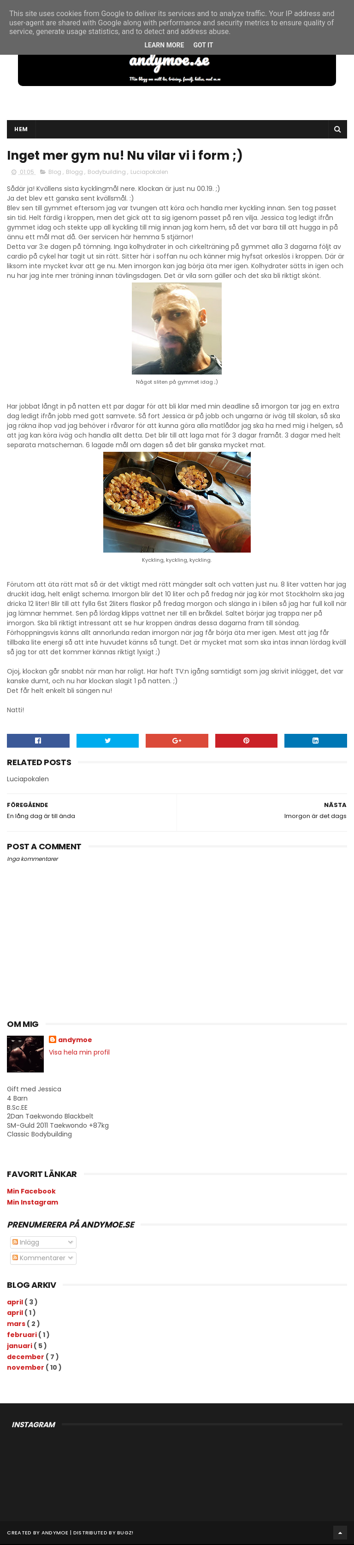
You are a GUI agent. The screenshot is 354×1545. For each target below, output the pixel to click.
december (26, 1357)
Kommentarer (38, 1258)
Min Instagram (32, 1202)
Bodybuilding (107, 172)
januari (20, 1346)
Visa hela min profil (79, 1053)
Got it (203, 45)
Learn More (164, 45)
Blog (55, 172)
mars (17, 1324)
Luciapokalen (149, 172)
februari (22, 1335)
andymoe (75, 1041)
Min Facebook (31, 1191)
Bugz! (125, 1533)
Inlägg (25, 1242)
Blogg (75, 172)
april (15, 1302)
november (26, 1368)
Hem (21, 129)
